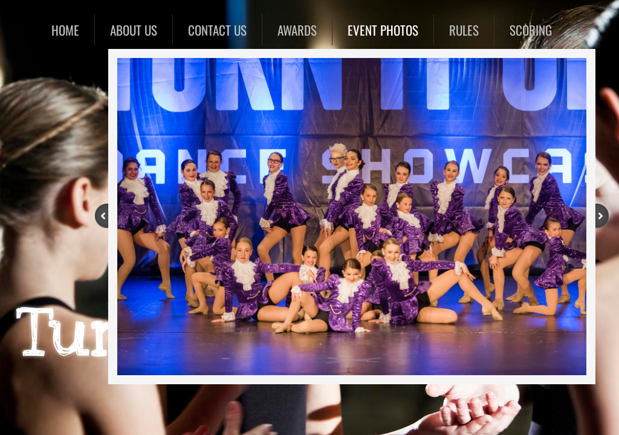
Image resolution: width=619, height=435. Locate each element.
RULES (464, 30)
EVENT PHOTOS (383, 30)
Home (65, 30)
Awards (297, 30)
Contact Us (217, 30)
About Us (133, 30)
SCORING (531, 30)
